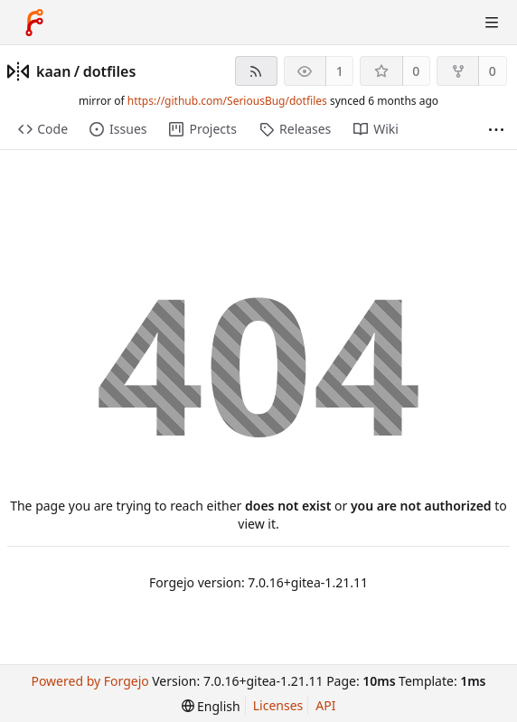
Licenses (278, 705)
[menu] (211, 706)
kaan (53, 71)
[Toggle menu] (491, 22)
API (325, 705)
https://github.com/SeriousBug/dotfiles (227, 100)
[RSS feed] (256, 71)
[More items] (496, 129)
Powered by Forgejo (89, 680)
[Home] (34, 22)
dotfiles (109, 71)
